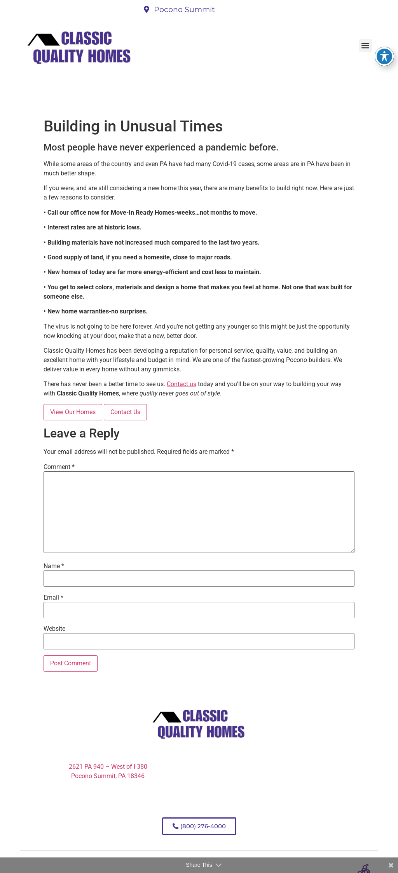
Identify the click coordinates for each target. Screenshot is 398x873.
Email (53, 598)
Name (54, 566)
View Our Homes (73, 412)
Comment (59, 467)
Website (54, 629)
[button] (365, 45)
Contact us (181, 384)
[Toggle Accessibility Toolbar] (384, 40)
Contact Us (125, 412)
